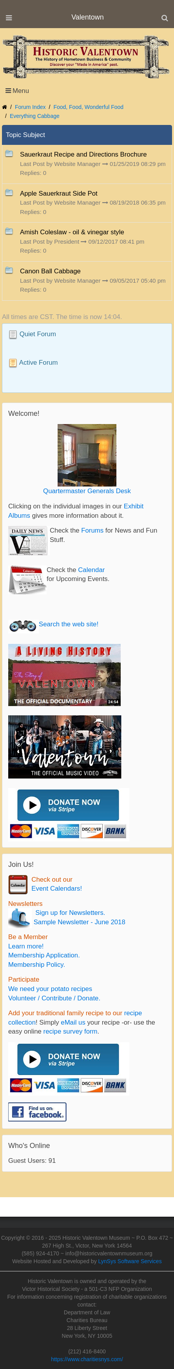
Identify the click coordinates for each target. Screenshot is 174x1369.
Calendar (91, 570)
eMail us (73, 1022)
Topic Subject (25, 135)
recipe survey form (71, 1031)
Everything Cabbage (35, 116)
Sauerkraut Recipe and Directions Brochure (83, 154)
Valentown (87, 17)
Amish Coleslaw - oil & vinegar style (72, 232)
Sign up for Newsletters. (68, 912)
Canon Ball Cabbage (50, 271)
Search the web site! (68, 624)
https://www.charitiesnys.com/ (87, 1359)
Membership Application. (44, 955)
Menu (21, 90)
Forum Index (30, 107)
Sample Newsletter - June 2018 (78, 922)
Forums (92, 530)
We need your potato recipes (50, 989)
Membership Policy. (36, 964)
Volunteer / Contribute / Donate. (54, 998)
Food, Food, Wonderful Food (88, 107)
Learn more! (26, 946)
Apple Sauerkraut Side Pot (59, 193)
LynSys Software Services (130, 1261)
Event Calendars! (55, 888)
